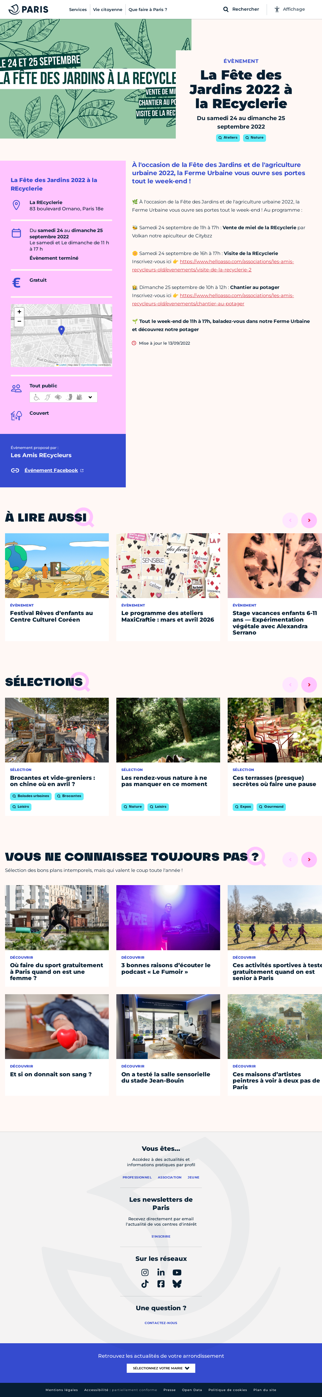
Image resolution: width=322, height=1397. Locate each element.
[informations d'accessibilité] (63, 397)
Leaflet (61, 364)
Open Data (192, 1390)
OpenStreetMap (89, 364)
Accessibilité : (120, 1390)
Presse (170, 1390)
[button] (61, 330)
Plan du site (264, 1390)
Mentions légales (62, 1390)
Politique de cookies (227, 1390)
